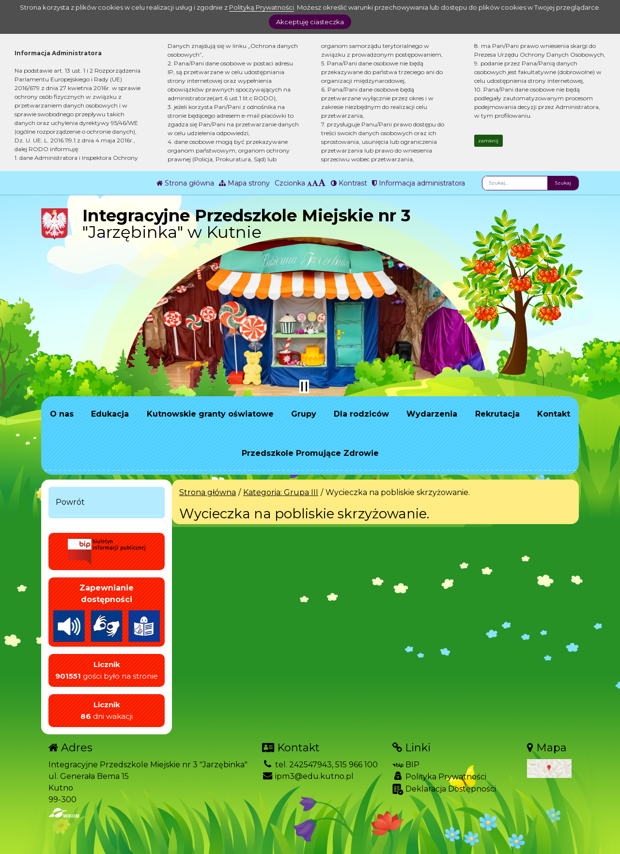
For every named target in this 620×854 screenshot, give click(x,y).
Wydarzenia (431, 414)
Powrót (70, 502)
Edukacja (110, 414)
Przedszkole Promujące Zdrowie (310, 453)
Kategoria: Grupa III (280, 492)
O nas (62, 414)
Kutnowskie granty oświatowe (210, 414)
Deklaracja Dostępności (444, 789)
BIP (405, 764)
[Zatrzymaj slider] (304, 386)
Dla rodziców (361, 414)
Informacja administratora (418, 183)
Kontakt (553, 414)
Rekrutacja (497, 414)
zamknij (488, 141)
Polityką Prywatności (261, 7)
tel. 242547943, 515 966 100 (320, 764)
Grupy (303, 414)
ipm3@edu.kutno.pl (308, 776)
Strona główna (185, 183)
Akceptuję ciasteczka (310, 22)
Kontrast (349, 183)
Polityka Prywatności (439, 776)
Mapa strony (244, 183)
